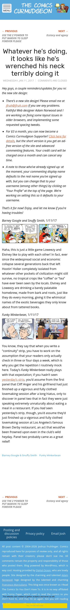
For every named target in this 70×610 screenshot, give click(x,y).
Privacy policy (35, 534)
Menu (6, 9)
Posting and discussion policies (12, 533)
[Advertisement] (32, 480)
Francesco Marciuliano (14, 584)
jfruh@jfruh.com (16, 105)
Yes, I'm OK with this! (35, 605)
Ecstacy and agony (57, 35)
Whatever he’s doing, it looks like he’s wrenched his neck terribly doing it (35, 62)
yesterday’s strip (13, 380)
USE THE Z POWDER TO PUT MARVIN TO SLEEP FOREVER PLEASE (15, 38)
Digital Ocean (43, 570)
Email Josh (58, 534)
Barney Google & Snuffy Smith (19, 455)
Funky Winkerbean (50, 455)
